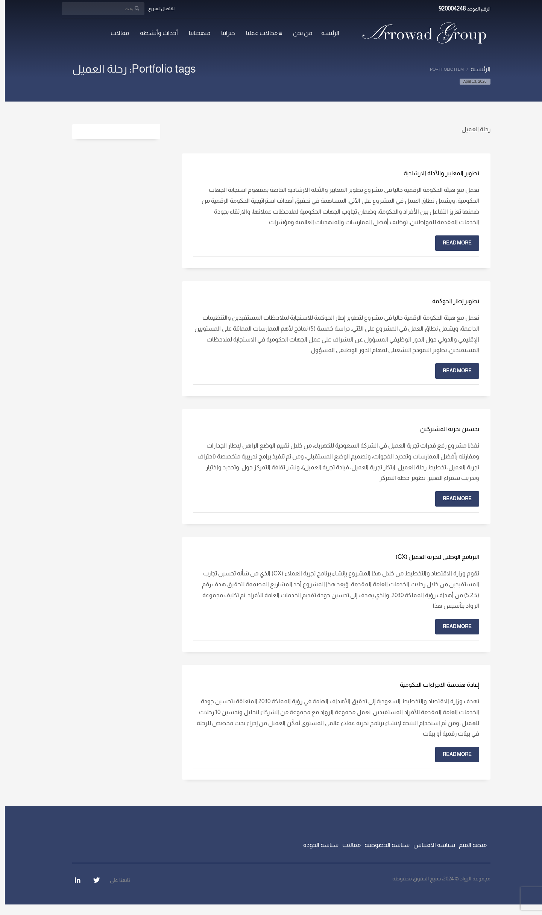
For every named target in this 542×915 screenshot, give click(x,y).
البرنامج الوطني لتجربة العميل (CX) (432, 557)
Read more (452, 243)
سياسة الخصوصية (382, 845)
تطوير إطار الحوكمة (450, 301)
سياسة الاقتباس (429, 845)
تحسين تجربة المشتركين (444, 429)
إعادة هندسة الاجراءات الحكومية (434, 684)
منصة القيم (468, 845)
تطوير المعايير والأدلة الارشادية (436, 173)
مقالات (346, 845)
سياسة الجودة (316, 845)
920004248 (447, 8)
